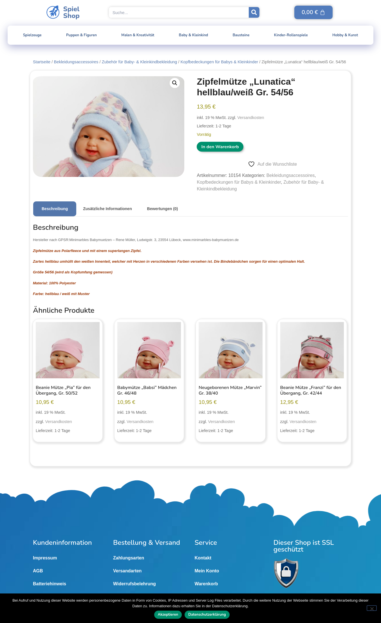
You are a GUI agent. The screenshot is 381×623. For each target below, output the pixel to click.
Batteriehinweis (49, 583)
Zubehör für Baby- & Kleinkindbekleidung (139, 62)
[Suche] (254, 12)
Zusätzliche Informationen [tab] (107, 208)
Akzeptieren (168, 614)
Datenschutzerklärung (207, 614)
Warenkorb (206, 583)
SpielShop (71, 12)
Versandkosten (250, 117)
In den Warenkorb (220, 147)
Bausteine (241, 35)
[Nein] (372, 608)
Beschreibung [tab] (55, 208)
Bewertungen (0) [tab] (162, 208)
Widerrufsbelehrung (134, 583)
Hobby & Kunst (345, 35)
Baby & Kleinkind (193, 35)
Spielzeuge (32, 35)
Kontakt (202, 557)
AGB (38, 570)
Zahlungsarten (128, 557)
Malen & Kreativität (137, 35)
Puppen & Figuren (81, 35)
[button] (175, 83)
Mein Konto (206, 570)
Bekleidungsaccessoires (76, 62)
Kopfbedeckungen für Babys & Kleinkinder (219, 62)
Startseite (41, 62)
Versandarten (127, 570)
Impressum (45, 557)
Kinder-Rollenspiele (291, 35)
